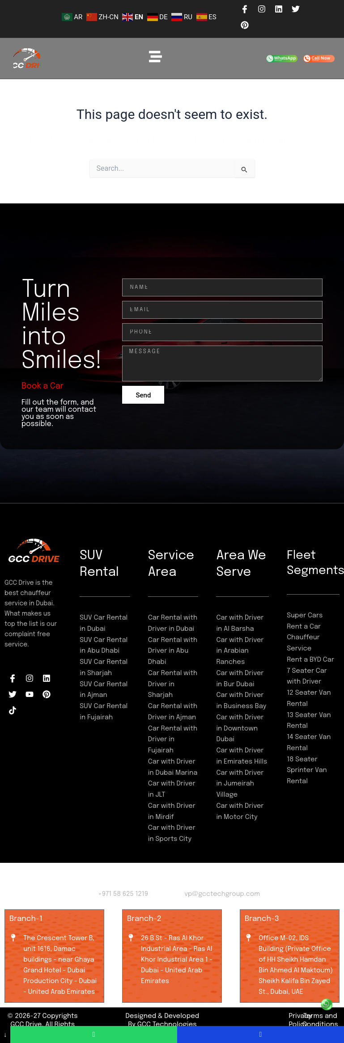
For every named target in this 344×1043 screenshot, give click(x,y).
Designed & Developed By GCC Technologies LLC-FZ (162, 1025)
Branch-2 (144, 919)
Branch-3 (262, 919)
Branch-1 (25, 919)
